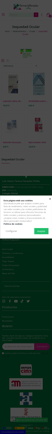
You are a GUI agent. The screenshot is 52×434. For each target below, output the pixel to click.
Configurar (11, 231)
